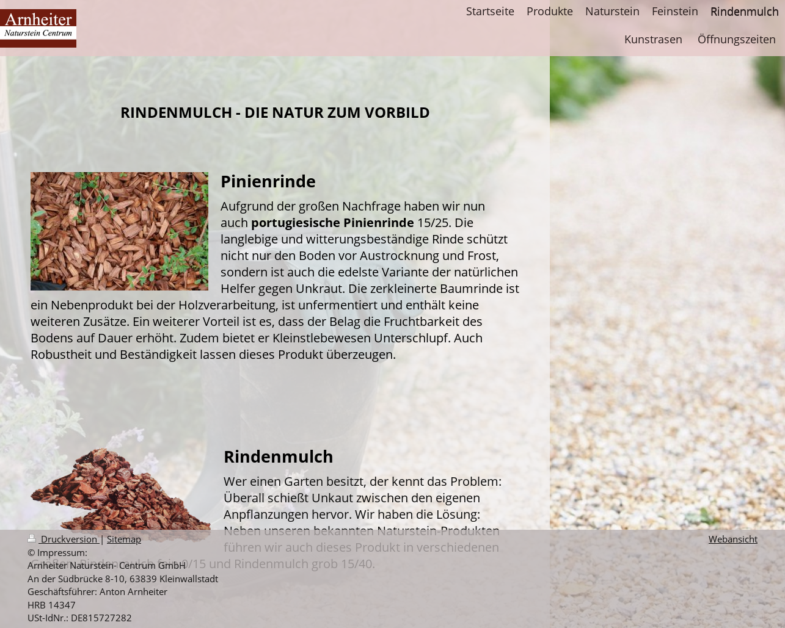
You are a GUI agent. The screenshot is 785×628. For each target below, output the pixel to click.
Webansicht (733, 539)
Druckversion (63, 539)
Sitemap (124, 539)
